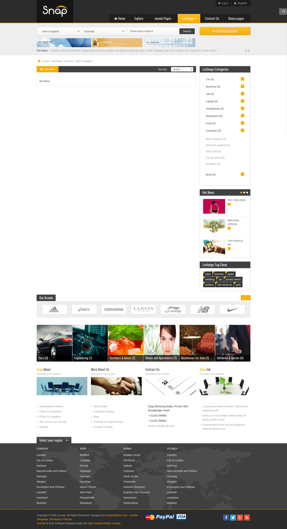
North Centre (130, 476)
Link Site (54, 309)
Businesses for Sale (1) (195, 358)
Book (211, 174)
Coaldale (85, 460)
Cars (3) (43, 358)
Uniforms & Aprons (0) (230, 358)
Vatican (127, 465)
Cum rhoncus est (235, 242)
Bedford (84, 455)
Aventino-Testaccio (134, 486)
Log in (223, 3)
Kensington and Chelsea (50, 486)
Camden (41, 455)
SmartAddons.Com (116, 515)
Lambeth (41, 492)
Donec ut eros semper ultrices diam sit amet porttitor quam (224, 417)
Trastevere (129, 481)
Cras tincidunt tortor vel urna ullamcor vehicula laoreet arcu (223, 426)
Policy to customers (50, 411)
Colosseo (128, 471)
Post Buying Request (225, 31)
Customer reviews (104, 411)
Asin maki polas (237, 199)
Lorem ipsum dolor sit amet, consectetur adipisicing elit (225, 408)
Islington (41, 481)
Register (240, 3)
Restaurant (214, 116)
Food (211, 123)
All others (213, 163)
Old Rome (129, 460)
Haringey (41, 476)
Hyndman (85, 481)
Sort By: (162, 69)
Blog (96, 416)
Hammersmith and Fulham (51, 471)
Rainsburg (86, 502)
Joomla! (41, 523)
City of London (44, 460)
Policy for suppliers (50, 416)
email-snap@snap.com (161, 425)
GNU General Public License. (104, 523)
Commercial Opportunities (108, 421)
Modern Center (131, 455)
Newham (41, 502)
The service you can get (53, 421)
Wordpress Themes (61, 519)
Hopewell (85, 471)
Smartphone (215, 108)
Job (210, 94)
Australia (57, 61)
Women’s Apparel (218, 145)
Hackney (41, 465)
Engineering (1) (83, 358)
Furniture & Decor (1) (122, 358)
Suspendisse (130, 502)
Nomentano (130, 497)
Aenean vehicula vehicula (66, 50)
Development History (51, 406)
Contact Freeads (103, 426)
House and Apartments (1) (161, 358)
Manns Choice (88, 486)
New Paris (86, 492)
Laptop (212, 101)
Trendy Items (215, 157)
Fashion (69, 61)
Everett (84, 465)
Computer (213, 130)
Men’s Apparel (216, 138)
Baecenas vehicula (233, 222)
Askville (43, 426)
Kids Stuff (213, 151)
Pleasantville (87, 497)
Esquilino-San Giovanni (136, 492)
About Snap (100, 406)
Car (210, 79)
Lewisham (42, 497)
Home (45, 61)
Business (213, 86)
